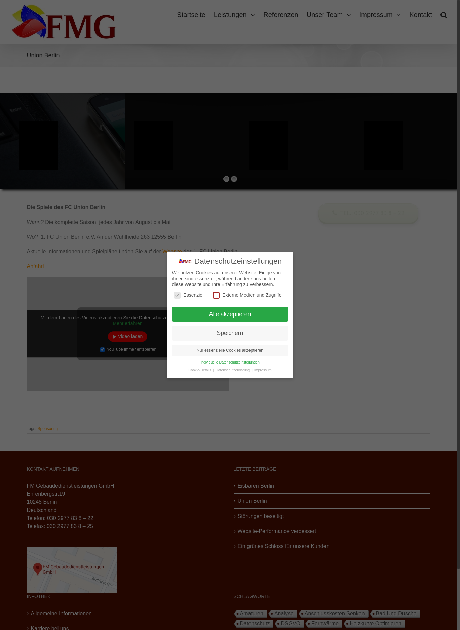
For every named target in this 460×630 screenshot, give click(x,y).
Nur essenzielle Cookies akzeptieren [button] (230, 350)
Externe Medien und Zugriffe (247, 295)
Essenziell (189, 295)
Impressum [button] (263, 370)
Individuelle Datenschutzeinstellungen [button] (230, 362)
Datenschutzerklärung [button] (233, 370)
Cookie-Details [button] (200, 370)
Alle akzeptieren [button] (230, 314)
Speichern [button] (230, 333)
